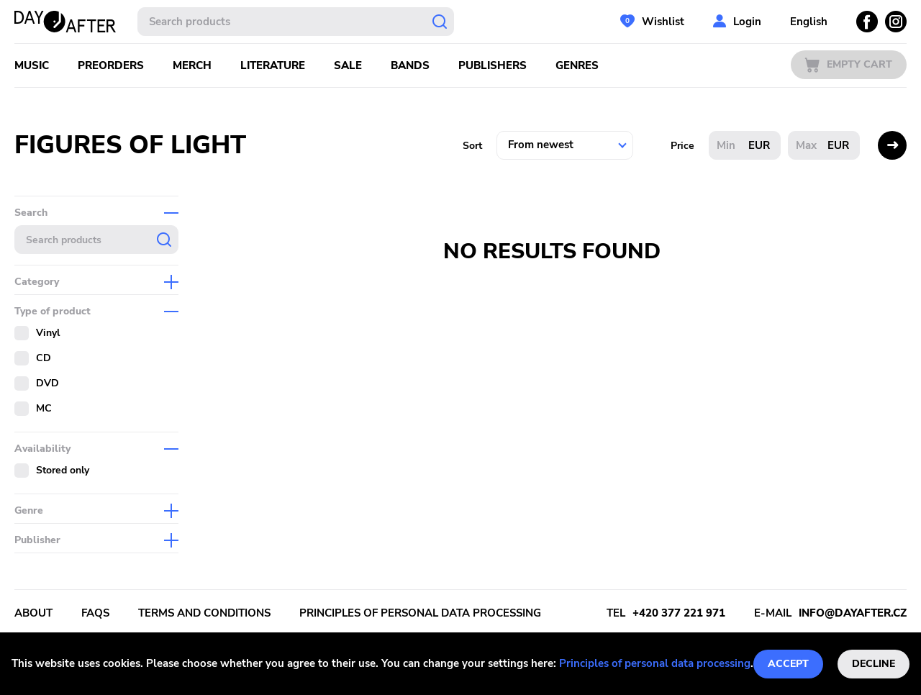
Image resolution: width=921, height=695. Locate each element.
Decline (873, 664)
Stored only (62, 470)
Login (747, 21)
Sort (472, 146)
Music (31, 65)
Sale (348, 65)
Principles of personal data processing (654, 663)
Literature (272, 65)
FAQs (95, 613)
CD (43, 358)
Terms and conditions (204, 613)
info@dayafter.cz (853, 613)
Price (682, 146)
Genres (577, 65)
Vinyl (48, 333)
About (33, 613)
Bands (410, 65)
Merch (192, 65)
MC (44, 408)
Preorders (111, 65)
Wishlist (663, 21)
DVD (47, 383)
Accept (788, 664)
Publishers (492, 65)
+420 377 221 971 (678, 613)
